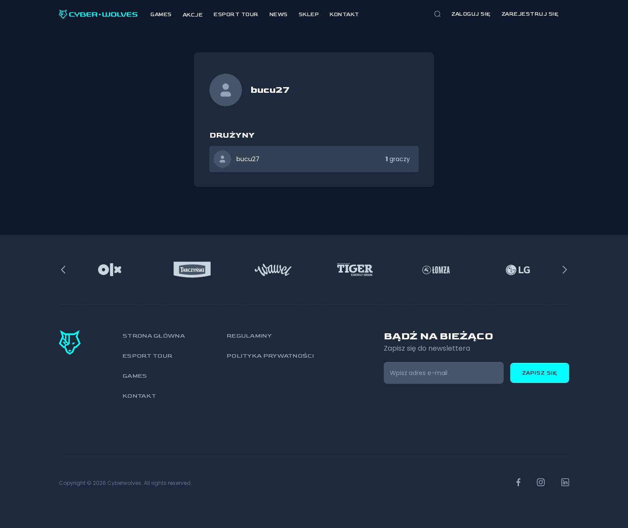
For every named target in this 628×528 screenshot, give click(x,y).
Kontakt (344, 14)
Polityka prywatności (270, 355)
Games (161, 14)
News (279, 14)
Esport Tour (236, 14)
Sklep (309, 14)
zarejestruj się (530, 14)
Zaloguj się (471, 14)
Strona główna (154, 335)
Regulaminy (249, 335)
